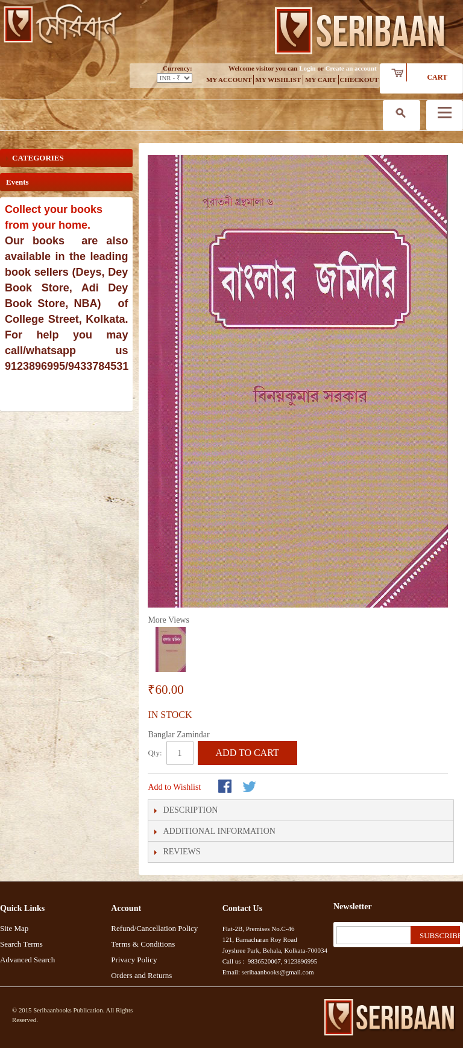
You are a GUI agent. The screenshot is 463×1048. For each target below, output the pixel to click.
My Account (229, 79)
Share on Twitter (250, 787)
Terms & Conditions (143, 943)
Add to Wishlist (174, 787)
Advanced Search (27, 959)
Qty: (155, 752)
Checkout (359, 79)
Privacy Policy (134, 959)
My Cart (320, 79)
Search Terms (21, 943)
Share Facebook (226, 787)
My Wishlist (278, 79)
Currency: (177, 68)
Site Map (14, 928)
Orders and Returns (141, 975)
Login (307, 68)
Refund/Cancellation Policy (154, 928)
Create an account (350, 68)
